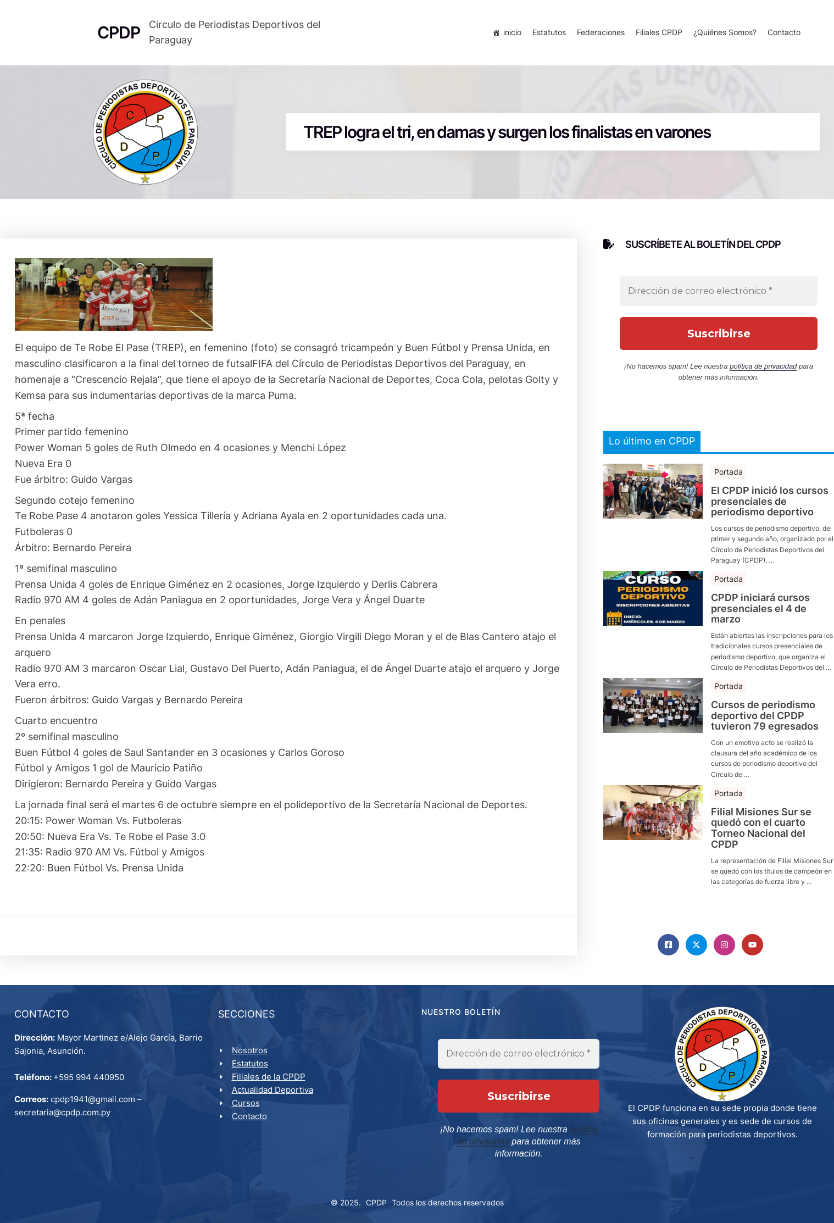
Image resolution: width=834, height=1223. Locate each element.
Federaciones (598, 34)
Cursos (248, 1113)
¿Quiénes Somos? (722, 34)
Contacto (781, 34)
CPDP (376, 1201)
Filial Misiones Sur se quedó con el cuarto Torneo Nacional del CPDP (761, 835)
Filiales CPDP (656, 34)
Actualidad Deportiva (274, 1100)
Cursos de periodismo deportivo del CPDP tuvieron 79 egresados (765, 722)
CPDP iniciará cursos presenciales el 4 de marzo (760, 615)
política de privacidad (763, 373)
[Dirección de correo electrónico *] (719, 298)
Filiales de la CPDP (271, 1087)
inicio (510, 34)
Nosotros (252, 1060)
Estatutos (547, 34)
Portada (728, 478)
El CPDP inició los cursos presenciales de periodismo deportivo (770, 508)
